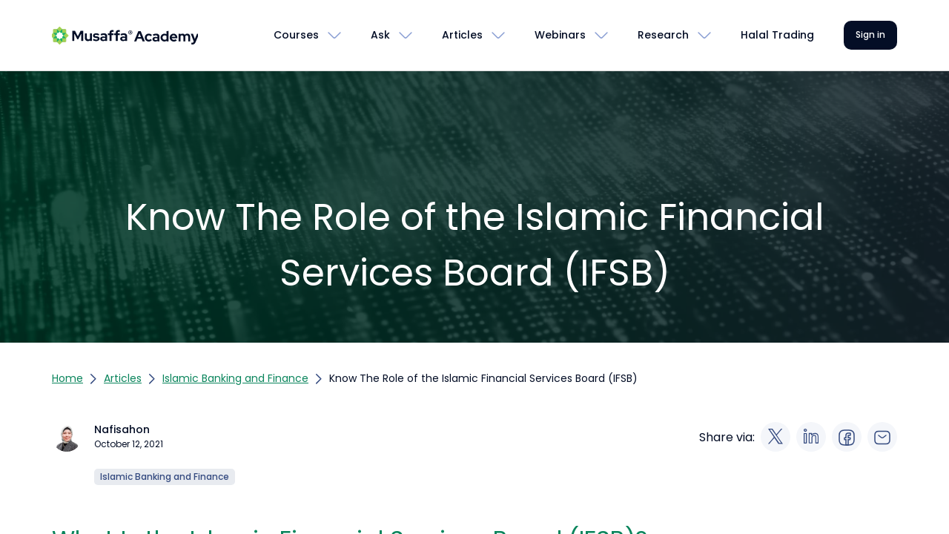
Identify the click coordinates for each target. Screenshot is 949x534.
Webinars (560, 34)
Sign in (870, 34)
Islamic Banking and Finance (235, 378)
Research (663, 34)
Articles (462, 34)
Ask (380, 34)
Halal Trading (777, 34)
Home (67, 378)
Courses (296, 34)
